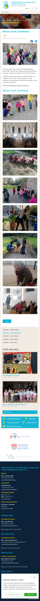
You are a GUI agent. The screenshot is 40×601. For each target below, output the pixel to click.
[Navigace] (5, 12)
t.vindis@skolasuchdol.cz (8, 480)
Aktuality (9, 20)
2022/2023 (28, 20)
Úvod (3, 20)
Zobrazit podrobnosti (15, 594)
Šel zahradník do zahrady (11, 375)
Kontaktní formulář (7, 508)
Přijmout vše (30, 594)
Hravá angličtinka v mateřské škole (14, 404)
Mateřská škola (18, 20)
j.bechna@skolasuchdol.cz (9, 525)
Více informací (5, 499)
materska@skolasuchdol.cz (9, 544)
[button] (27, 8)
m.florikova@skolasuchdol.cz (10, 563)
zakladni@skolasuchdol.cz (9, 489)
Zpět (6, 321)
